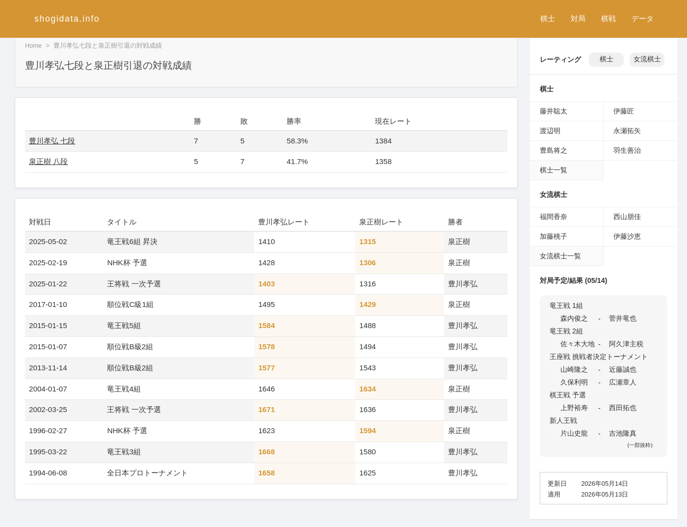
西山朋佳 (627, 217)
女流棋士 (647, 59)
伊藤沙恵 (627, 236)
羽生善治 (627, 150)
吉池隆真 (622, 433)
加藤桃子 (553, 236)
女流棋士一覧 (560, 256)
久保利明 (574, 382)
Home (33, 45)
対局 (578, 18)
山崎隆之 (574, 369)
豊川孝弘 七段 (52, 141)
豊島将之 (553, 150)
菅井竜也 (622, 318)
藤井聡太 (553, 111)
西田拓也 (622, 408)
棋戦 (608, 18)
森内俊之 (574, 318)
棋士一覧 (553, 170)
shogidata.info (67, 19)
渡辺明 (550, 131)
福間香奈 (553, 217)
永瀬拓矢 (627, 131)
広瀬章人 (622, 382)
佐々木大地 (577, 344)
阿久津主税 (626, 344)
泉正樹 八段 (48, 161)
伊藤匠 (623, 111)
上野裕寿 (574, 408)
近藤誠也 (622, 369)
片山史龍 (574, 433)
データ (643, 18)
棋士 (547, 18)
